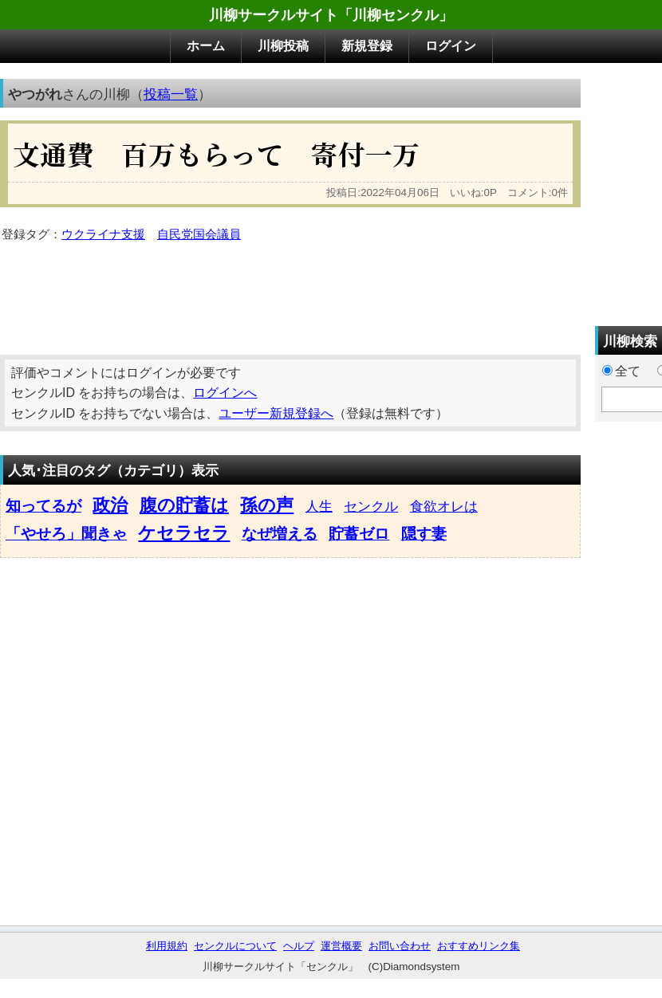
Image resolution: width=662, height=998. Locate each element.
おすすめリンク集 (478, 946)
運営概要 (341, 946)
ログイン (450, 46)
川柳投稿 (283, 46)
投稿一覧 (171, 94)
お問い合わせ (399, 946)
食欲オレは (444, 506)
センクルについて (235, 946)
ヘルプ (298, 946)
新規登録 (366, 46)
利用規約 (166, 946)
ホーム (206, 46)
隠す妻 (424, 533)
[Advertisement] (391, 190)
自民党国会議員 (199, 234)
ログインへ (225, 392)
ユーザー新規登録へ (276, 413)
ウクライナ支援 (103, 234)
